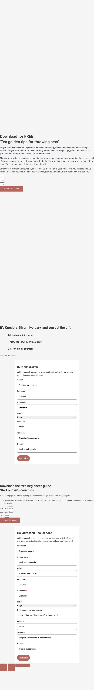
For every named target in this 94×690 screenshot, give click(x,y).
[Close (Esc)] (26, 665)
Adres (20, 380)
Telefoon (21, 433)
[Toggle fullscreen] (11, 665)
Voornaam (21, 546)
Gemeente (22, 402)
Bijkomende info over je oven (29, 610)
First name (4, 508)
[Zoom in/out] (3, 665)
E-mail (20, 444)
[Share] (19, 665)
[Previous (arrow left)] (3, 669)
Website (21, 422)
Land (19, 413)
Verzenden (23, 458)
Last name (4, 512)
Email (2, 516)
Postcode (21, 391)
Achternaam (22, 557)
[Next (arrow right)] (11, 669)
